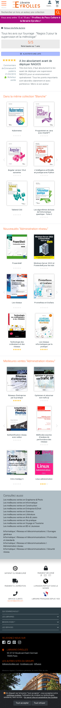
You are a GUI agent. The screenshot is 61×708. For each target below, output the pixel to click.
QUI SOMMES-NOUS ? (10, 611)
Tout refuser (39, 703)
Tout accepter (22, 703)
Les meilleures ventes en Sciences (18, 511)
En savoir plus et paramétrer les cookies (40, 697)
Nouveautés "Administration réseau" (25, 228)
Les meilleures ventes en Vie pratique (19, 520)
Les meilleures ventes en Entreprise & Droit (22, 508)
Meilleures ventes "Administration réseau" (29, 361)
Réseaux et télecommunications (31, 531)
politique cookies (14, 695)
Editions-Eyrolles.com (10, 664)
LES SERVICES (30, 627)
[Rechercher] (27, 12)
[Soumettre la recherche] (58, 12)
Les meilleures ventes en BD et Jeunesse (21, 526)
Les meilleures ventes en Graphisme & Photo (23, 500)
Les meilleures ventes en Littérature (19, 514)
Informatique (9, 531)
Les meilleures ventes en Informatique (20, 503)
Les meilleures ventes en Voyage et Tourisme (23, 523)
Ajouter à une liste (30, 54)
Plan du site (43, 670)
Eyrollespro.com (26, 664)
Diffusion (37, 664)
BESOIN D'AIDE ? (30, 622)
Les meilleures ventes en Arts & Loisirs (20, 517)
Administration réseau (13, 546)
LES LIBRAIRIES (30, 616)
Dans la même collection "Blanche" (24, 96)
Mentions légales (8, 670)
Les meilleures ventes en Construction (20, 506)
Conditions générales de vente (27, 670)
